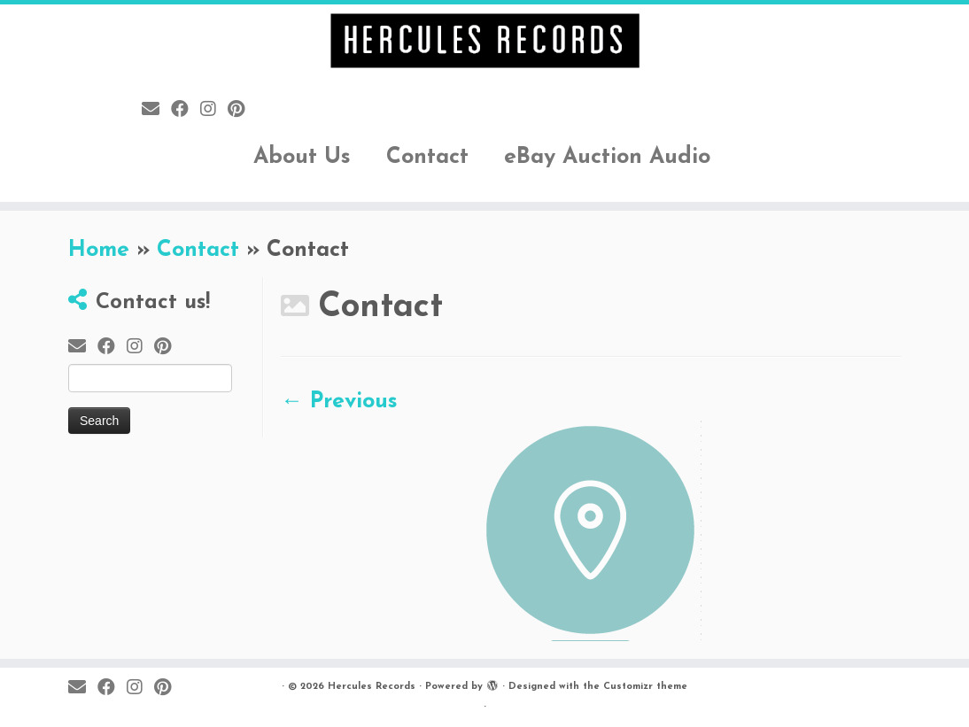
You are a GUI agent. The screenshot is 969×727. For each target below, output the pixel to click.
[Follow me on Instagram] (214, 111)
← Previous (339, 402)
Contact (427, 157)
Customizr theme (645, 687)
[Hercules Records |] (484, 40)
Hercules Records (371, 687)
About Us (302, 157)
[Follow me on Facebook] (185, 111)
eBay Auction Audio (607, 157)
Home (98, 250)
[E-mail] (156, 111)
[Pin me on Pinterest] (242, 111)
